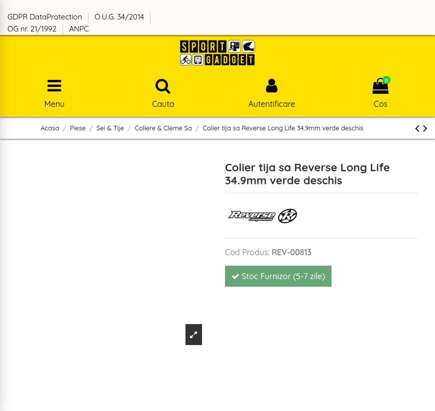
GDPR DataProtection (46, 16)
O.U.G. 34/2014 (120, 16)
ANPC (78, 28)
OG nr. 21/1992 (33, 28)
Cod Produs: (247, 252)
